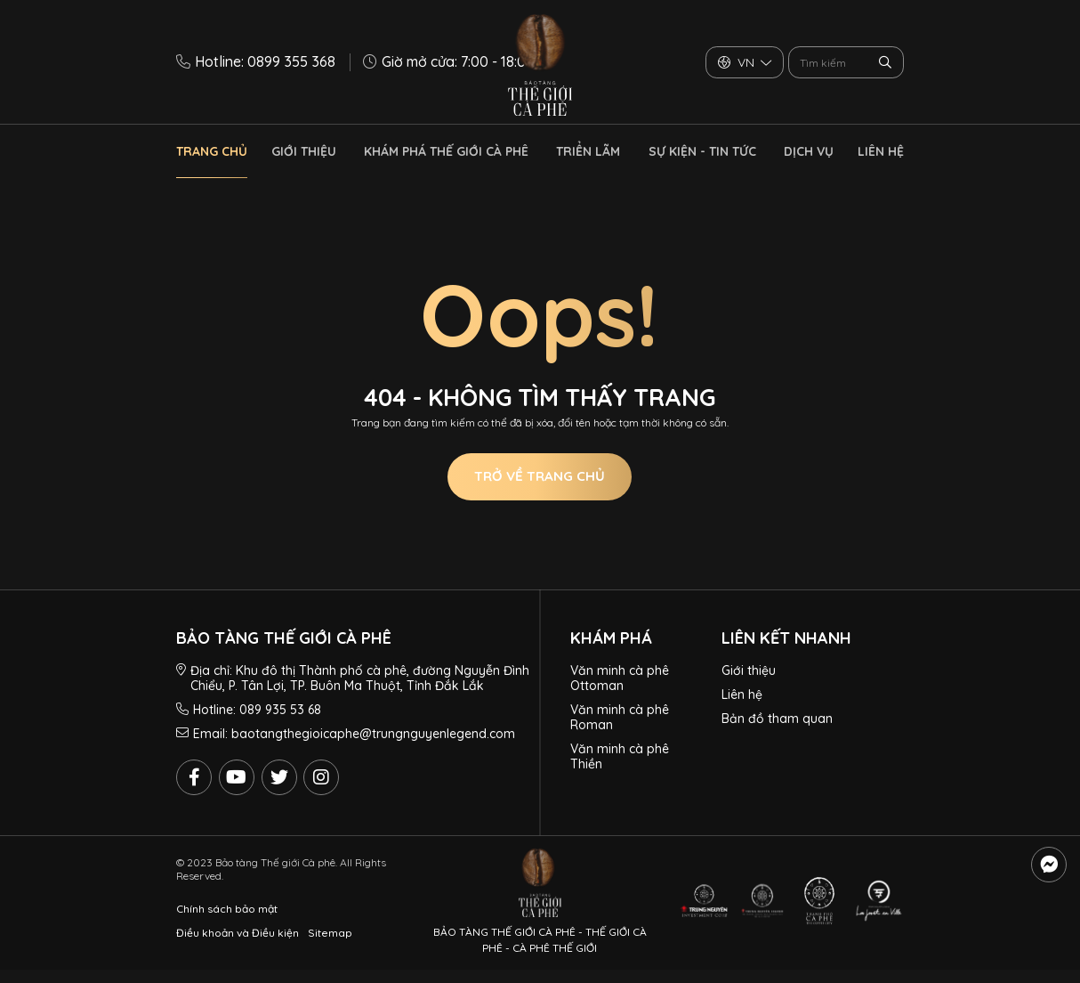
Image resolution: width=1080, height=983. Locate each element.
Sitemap (330, 932)
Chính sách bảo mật (227, 908)
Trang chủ (211, 151)
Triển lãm (588, 151)
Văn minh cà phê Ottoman (619, 678)
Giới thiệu (303, 151)
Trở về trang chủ (539, 475)
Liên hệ (881, 151)
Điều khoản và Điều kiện (237, 932)
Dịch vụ (809, 151)
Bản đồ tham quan (777, 719)
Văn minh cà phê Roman (619, 717)
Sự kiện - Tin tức (702, 151)
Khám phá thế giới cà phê (446, 151)
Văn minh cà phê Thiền (619, 756)
